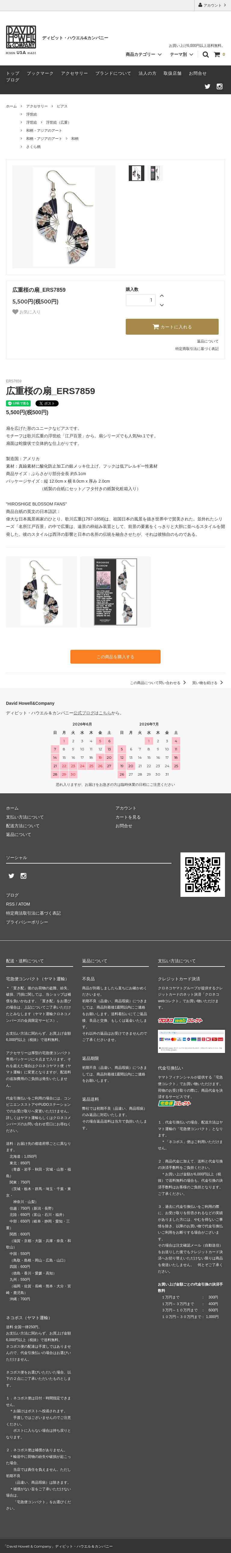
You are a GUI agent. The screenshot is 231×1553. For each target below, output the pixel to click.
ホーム (11, 106)
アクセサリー (74, 73)
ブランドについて (113, 73)
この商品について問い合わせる (159, 683)
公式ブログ (83, 712)
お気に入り (26, 312)
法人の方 (148, 73)
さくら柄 (33, 147)
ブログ (13, 79)
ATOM (24, 903)
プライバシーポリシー (27, 921)
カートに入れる (172, 326)
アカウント (213, 5)
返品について (208, 341)
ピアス (62, 106)
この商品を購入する (115, 656)
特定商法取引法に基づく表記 (33, 912)
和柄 (75, 139)
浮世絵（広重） (58, 122)
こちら (105, 712)
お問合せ (198, 73)
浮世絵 (31, 114)
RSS (10, 903)
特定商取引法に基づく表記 (197, 349)
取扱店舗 (173, 73)
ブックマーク (40, 73)
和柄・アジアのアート (44, 130)
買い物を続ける (208, 683)
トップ (13, 73)
